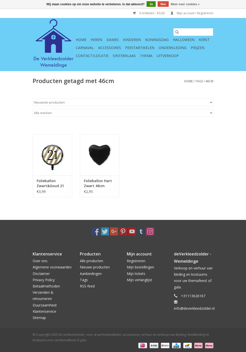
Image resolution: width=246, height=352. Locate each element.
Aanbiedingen (91, 273)
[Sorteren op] (123, 102)
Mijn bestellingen (140, 267)
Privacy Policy (44, 279)
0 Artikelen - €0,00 (149, 13)
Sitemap (39, 317)
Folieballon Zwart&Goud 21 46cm (50, 183)
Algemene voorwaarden (52, 267)
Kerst (204, 39)
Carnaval (85, 47)
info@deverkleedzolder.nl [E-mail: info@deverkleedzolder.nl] (194, 308)
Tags (199, 81)
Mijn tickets (136, 273)
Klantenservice (44, 311)
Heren (96, 39)
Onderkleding (173, 47)
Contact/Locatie (92, 55)
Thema (146, 55)
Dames (112, 39)
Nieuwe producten (95, 267)
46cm (209, 81)
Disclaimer (41, 273)
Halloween (184, 39)
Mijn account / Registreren (191, 13)
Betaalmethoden (46, 286)
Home (81, 39)
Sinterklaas (124, 55)
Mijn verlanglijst (139, 279)
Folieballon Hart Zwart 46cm (98, 183)
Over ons (40, 260)
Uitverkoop (168, 55)
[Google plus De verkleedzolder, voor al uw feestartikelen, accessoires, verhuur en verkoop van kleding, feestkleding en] (114, 231)
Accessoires (109, 47)
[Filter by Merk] (123, 113)
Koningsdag (157, 39)
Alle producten (91, 260)
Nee (163, 4)
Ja (151, 4)
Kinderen (132, 39)
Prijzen (197, 47)
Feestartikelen (139, 47)
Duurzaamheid (44, 305)
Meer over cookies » (185, 4)
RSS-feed (87, 286)
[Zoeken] (193, 32)
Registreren (136, 260)
